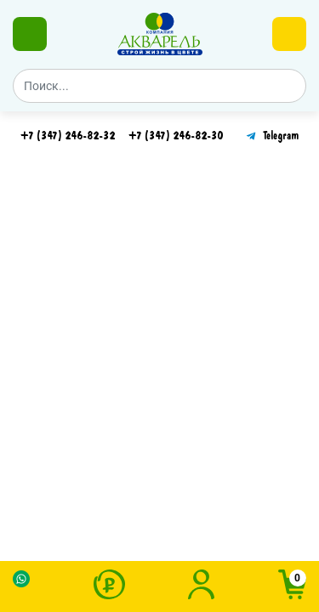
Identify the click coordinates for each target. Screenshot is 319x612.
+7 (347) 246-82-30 (175, 136)
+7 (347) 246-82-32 (67, 136)
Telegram (272, 136)
